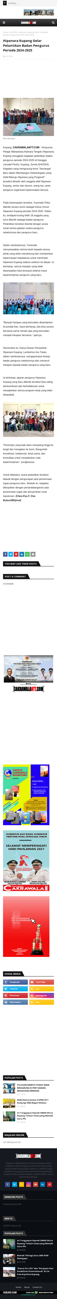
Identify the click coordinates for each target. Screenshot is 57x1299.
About (26, 1287)
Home (5, 32)
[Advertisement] (28, 77)
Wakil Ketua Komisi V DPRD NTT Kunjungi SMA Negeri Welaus (33, 1101)
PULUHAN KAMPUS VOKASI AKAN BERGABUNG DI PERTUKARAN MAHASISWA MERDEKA (33, 1087)
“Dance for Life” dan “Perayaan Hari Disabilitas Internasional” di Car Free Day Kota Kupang (35, 1271)
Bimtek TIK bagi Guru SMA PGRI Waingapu (32, 1257)
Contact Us (37, 1287)
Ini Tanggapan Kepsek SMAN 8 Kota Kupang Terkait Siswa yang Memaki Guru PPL (35, 1115)
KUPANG (13, 32)
